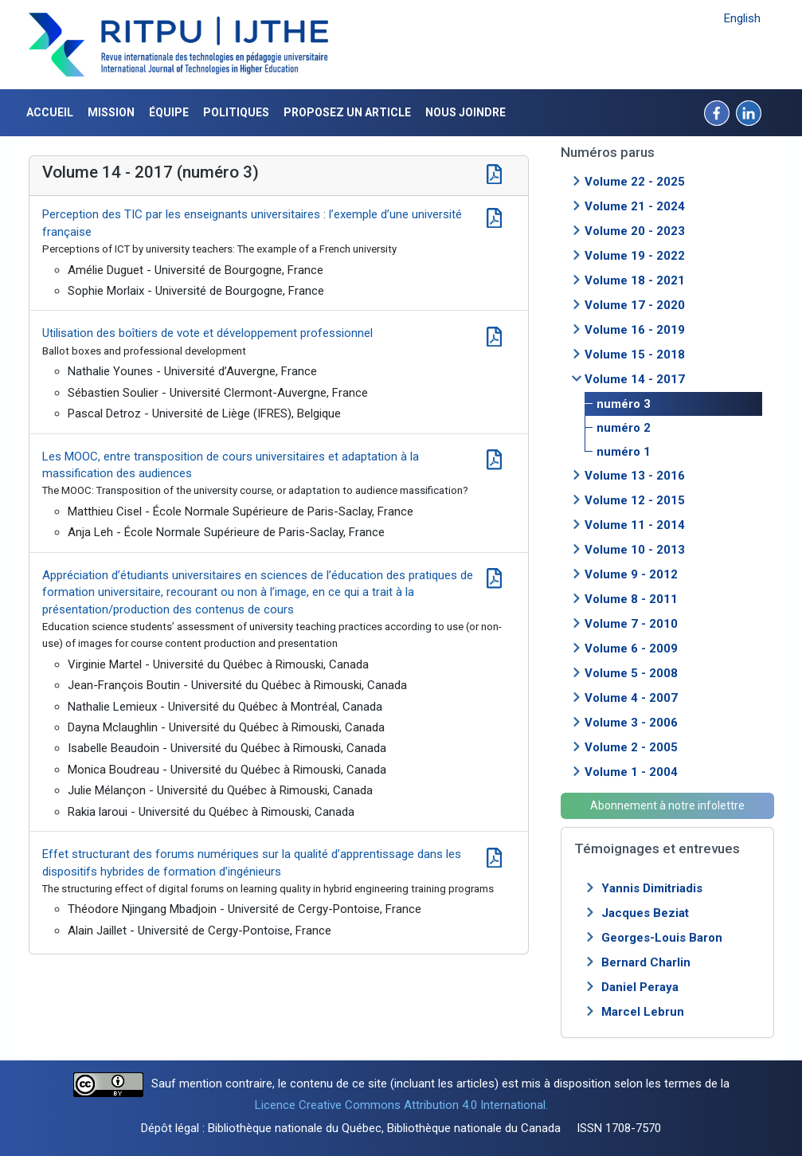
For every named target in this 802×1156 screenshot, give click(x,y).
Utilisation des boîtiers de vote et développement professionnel (207, 333)
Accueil (49, 112)
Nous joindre (465, 112)
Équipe (169, 112)
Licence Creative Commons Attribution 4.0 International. (401, 1105)
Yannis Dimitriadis (651, 888)
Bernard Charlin (646, 962)
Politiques (236, 112)
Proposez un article (347, 112)
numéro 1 (624, 452)
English (742, 18)
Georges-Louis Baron (661, 938)
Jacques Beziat (645, 913)
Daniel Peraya (640, 987)
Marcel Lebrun (642, 1012)
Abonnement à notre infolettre (667, 805)
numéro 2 (624, 428)
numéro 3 (624, 404)
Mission (111, 112)
